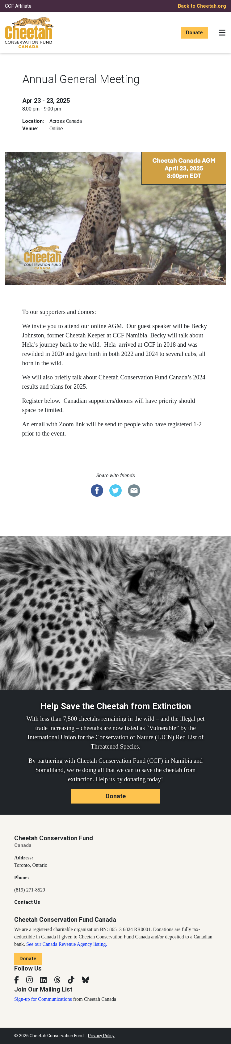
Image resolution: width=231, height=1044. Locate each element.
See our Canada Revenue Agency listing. (66, 944)
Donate (194, 32)
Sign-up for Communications (43, 999)
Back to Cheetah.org (202, 6)
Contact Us (27, 902)
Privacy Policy (101, 1035)
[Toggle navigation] (222, 32)
